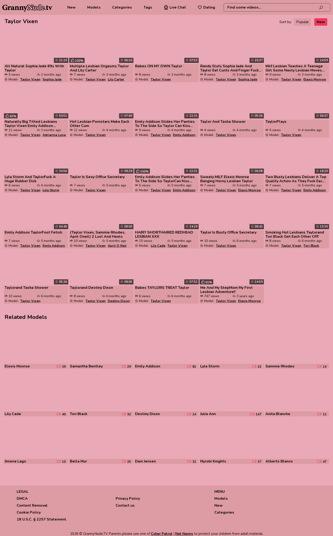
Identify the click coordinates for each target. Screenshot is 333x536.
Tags (148, 7)
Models (94, 7)
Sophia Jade (52, 79)
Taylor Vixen (30, 79)
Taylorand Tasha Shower (26, 288)
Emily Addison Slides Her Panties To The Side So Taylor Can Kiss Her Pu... (165, 124)
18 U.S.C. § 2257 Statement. (42, 519)
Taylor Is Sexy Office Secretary (97, 177)
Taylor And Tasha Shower (223, 122)
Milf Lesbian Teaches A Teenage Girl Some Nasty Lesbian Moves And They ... (294, 68)
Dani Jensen (145, 461)
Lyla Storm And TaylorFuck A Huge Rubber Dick (30, 179)
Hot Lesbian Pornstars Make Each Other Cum (99, 124)
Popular (302, 22)
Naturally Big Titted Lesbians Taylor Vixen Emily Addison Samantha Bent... (31, 124)
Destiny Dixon (119, 301)
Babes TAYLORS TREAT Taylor (162, 288)
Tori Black (311, 245)
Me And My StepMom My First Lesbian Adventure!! (226, 290)
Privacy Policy (128, 498)
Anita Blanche (277, 414)
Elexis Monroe (314, 79)
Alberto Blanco (279, 461)
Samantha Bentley (86, 366)
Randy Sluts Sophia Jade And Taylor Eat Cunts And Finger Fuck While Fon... (229, 68)
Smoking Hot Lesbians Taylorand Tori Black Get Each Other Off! (294, 234)
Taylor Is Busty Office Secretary (228, 232)
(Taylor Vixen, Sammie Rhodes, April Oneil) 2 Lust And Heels (97, 234)
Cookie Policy (29, 512)
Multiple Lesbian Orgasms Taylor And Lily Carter (99, 68)
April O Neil (117, 245)
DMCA (22, 498)
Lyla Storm (51, 190)
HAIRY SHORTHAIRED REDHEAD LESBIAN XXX (164, 234)
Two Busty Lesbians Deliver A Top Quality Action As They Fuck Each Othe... (295, 179)
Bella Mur (78, 461)
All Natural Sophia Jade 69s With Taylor (34, 68)
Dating (206, 7)
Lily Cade (158, 245)
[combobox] (277, 7)
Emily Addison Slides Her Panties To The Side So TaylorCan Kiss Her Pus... (165, 179)
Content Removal (32, 505)
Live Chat (175, 7)
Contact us (125, 505)
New (71, 7)
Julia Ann (208, 414)
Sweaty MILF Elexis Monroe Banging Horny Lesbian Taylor (226, 179)
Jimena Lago (15, 461)
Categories (122, 7)
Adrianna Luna (54, 135)
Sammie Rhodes (279, 366)
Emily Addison (184, 135)
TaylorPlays (276, 122)
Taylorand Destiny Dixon (91, 288)
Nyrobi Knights (213, 461)
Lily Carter (116, 79)
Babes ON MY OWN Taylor (158, 66)
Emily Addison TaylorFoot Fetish (33, 232)
